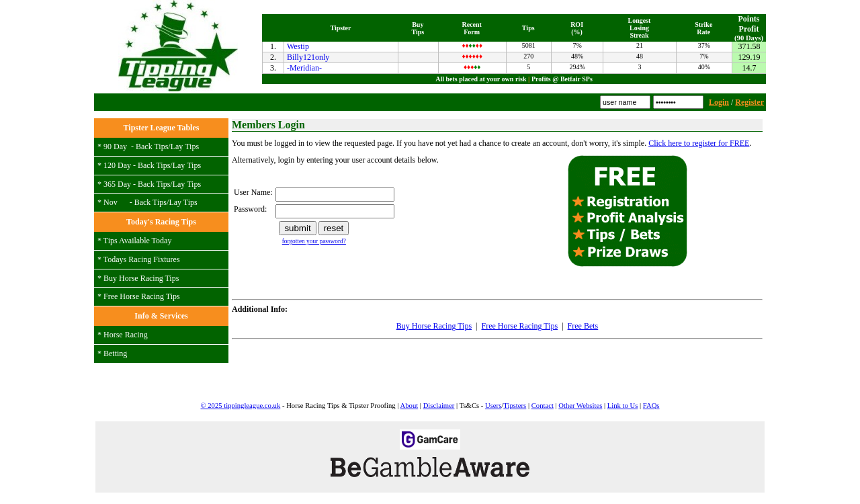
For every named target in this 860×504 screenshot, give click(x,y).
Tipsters (514, 405)
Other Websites (580, 405)
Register (749, 102)
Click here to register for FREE (698, 143)
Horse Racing (125, 334)
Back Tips (152, 146)
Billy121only (308, 57)
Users (493, 405)
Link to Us (622, 405)
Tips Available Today (137, 240)
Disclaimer (439, 405)
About (409, 405)
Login (719, 102)
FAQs (651, 405)
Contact (542, 405)
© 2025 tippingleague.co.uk (240, 405)
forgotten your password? (314, 241)
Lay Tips (185, 146)
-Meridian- (304, 68)
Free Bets (583, 326)
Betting (115, 353)
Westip (298, 46)
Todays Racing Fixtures (141, 259)
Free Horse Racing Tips (141, 296)
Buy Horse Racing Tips (141, 278)
